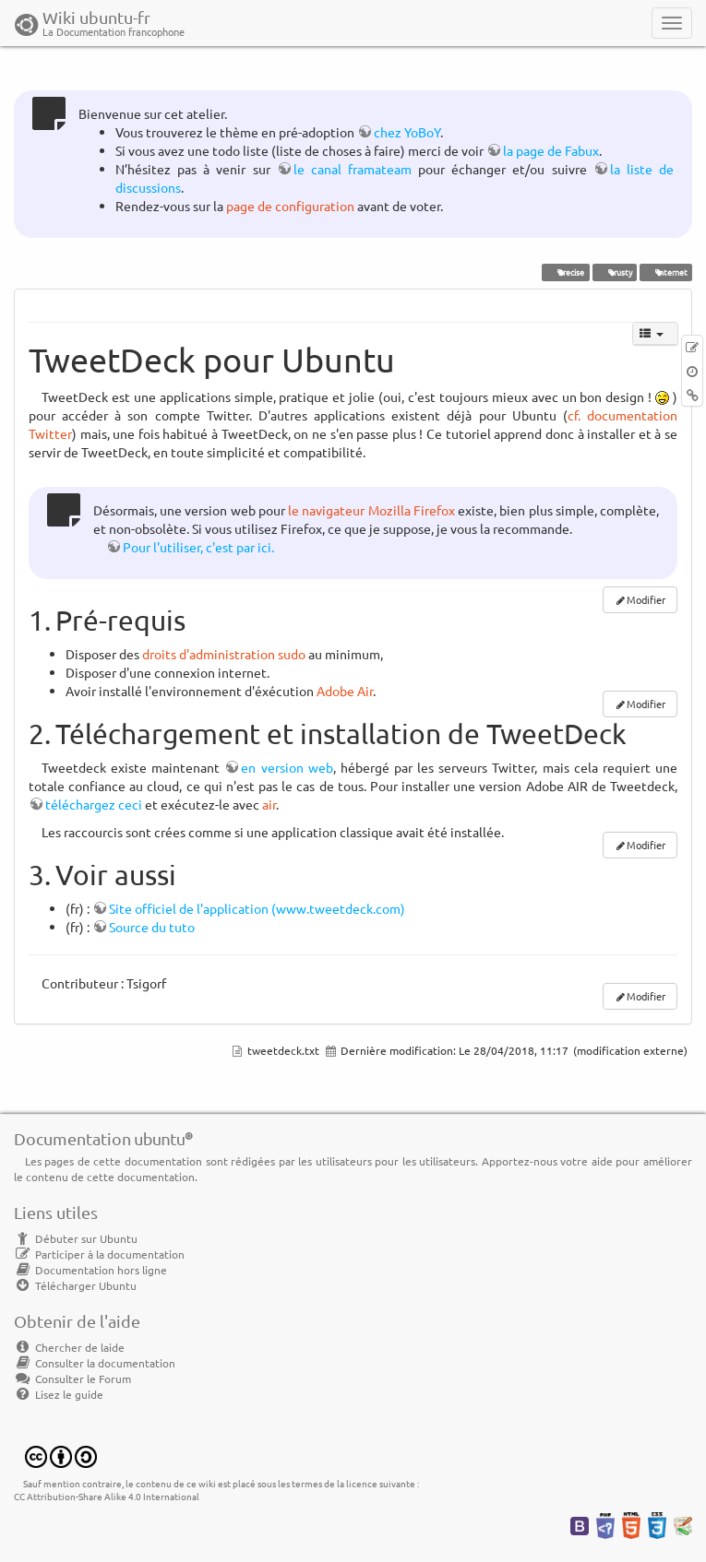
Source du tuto (152, 926)
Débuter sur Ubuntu (76, 1238)
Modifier (646, 599)
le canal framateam (352, 168)
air (269, 804)
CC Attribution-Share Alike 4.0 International (106, 1496)
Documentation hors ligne (90, 1269)
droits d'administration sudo (223, 653)
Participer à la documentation (99, 1254)
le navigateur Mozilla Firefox (371, 510)
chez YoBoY (407, 132)
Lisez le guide (58, 1394)
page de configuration (290, 205)
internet (665, 272)
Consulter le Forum (72, 1378)
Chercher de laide (69, 1347)
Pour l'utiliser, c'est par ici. (198, 546)
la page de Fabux (551, 150)
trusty (614, 272)
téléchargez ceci (93, 804)
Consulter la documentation (94, 1362)
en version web (286, 767)
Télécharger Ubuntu (75, 1285)
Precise (565, 272)
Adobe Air (345, 690)
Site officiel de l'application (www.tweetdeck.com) (257, 908)
